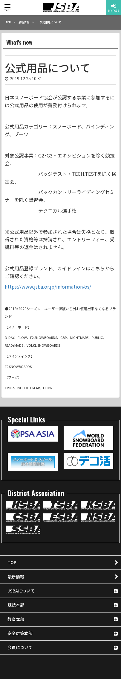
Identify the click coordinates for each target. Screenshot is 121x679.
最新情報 (15, 577)
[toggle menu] (7, 6)
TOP (11, 562)
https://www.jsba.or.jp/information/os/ (48, 286)
